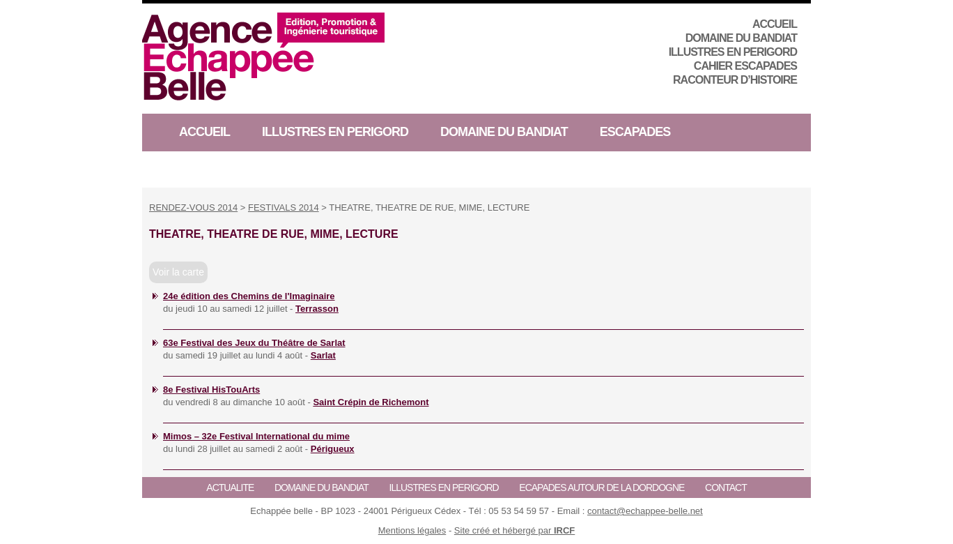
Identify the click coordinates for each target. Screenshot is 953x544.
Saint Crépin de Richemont (370, 402)
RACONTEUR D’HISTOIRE (735, 80)
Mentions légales (412, 530)
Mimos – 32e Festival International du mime (256, 436)
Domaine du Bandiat (741, 38)
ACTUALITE (230, 487)
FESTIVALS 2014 (283, 207)
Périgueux (333, 449)
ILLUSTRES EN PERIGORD (733, 52)
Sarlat (323, 355)
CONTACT (726, 487)
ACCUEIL (774, 24)
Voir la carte (178, 272)
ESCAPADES (635, 132)
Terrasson (317, 308)
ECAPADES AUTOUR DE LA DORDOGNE (601, 487)
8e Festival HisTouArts (211, 389)
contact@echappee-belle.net (645, 511)
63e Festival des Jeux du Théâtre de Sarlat (254, 343)
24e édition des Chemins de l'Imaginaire (249, 296)
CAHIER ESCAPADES (745, 66)
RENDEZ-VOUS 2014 (193, 207)
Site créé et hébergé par (514, 530)
